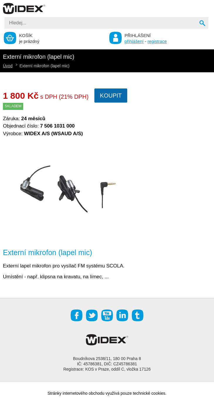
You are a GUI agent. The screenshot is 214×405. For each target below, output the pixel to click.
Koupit (111, 95)
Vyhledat (203, 24)
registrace (157, 41)
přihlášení (134, 41)
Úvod (8, 65)
